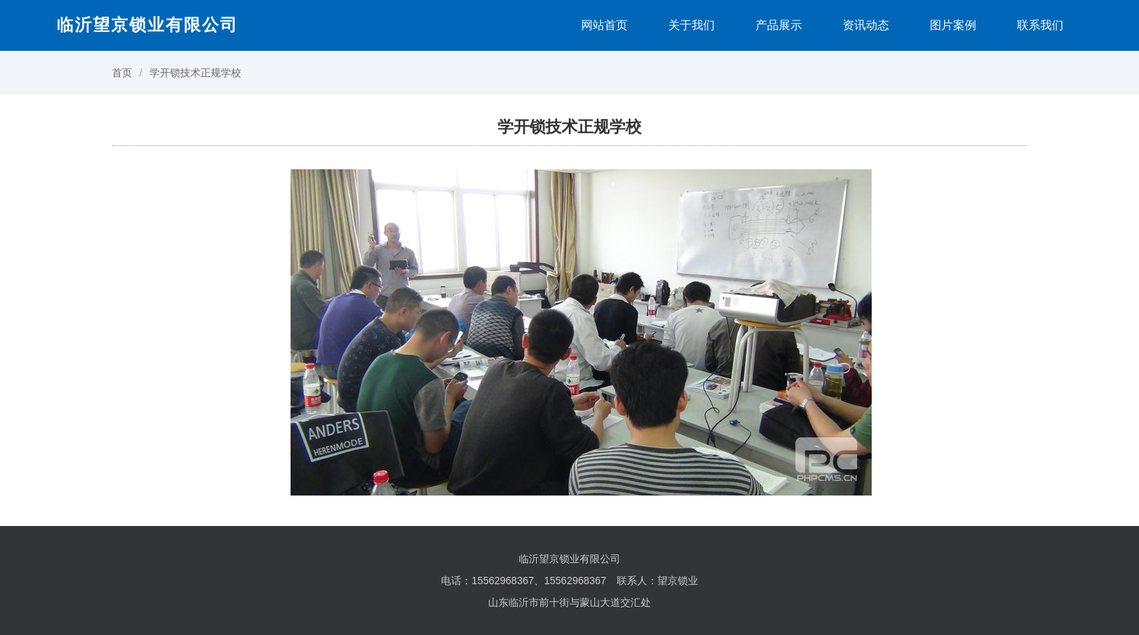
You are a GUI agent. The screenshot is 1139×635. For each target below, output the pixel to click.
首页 (122, 72)
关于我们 (691, 25)
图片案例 (953, 25)
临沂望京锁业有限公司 (147, 24)
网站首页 (604, 25)
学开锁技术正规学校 (195, 72)
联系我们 (1040, 25)
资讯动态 (866, 25)
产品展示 (778, 25)
